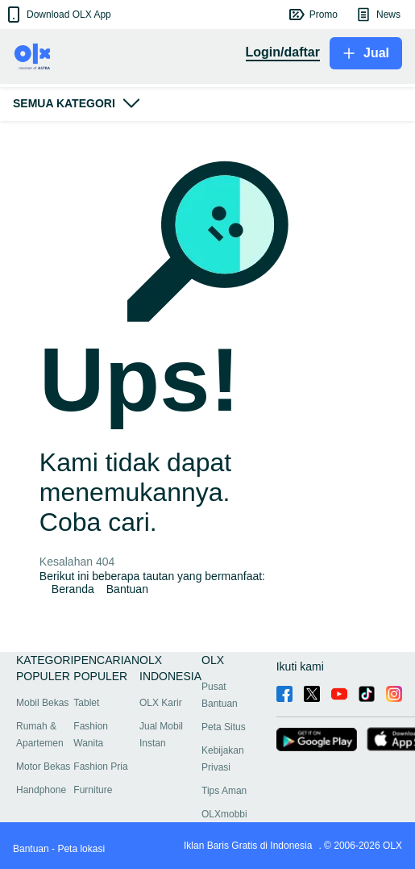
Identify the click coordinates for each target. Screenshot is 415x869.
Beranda (73, 589)
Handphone (41, 790)
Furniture (92, 790)
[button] (57, 14)
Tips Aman (224, 790)
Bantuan (127, 589)
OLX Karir (160, 702)
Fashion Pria (100, 766)
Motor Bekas (43, 766)
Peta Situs (223, 727)
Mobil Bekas (42, 702)
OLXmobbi (224, 814)
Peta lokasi (81, 848)
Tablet (86, 702)
